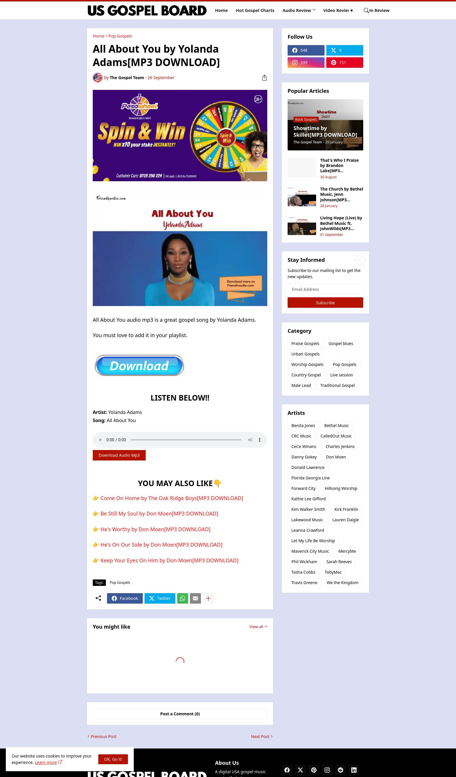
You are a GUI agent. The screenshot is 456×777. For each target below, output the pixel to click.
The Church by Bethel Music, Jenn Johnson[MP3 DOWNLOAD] (341, 194)
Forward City (303, 488)
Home (221, 10)
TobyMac (333, 572)
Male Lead (301, 385)
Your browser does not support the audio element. (180, 440)
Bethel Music (336, 425)
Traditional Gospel (337, 385)
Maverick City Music (310, 551)
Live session (341, 375)
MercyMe (347, 551)
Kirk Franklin (346, 509)
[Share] (262, 78)
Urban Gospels (305, 354)
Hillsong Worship (341, 488)
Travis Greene (304, 582)
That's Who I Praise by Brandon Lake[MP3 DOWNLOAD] (339, 166)
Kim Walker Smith (308, 509)
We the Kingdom (343, 582)
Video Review (337, 10)
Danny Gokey (304, 457)
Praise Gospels (305, 343)
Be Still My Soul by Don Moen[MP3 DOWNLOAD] (159, 513)
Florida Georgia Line (310, 478)
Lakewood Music (307, 519)
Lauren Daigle (345, 519)
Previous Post (103, 736)
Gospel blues (341, 343)
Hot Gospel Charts (255, 10)
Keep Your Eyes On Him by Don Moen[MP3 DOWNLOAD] (169, 560)
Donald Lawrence (308, 467)
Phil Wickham (304, 561)
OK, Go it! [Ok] (113, 759)
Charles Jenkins (340, 446)
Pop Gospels (120, 36)
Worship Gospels (307, 364)
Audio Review (297, 10)
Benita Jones (303, 425)
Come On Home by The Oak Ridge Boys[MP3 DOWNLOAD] (172, 498)
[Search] (364, 10)
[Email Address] (325, 289)
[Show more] (208, 598)
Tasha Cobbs (303, 572)
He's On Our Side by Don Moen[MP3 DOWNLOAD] (162, 544)
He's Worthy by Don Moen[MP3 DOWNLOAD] (156, 529)
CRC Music (301, 436)
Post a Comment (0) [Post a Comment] (180, 713)
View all (256, 626)
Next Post (260, 736)
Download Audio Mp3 (119, 455)
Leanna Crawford (307, 530)
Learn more (46, 762)
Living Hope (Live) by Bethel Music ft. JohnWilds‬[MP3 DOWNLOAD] (341, 223)
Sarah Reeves (339, 561)
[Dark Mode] (354, 10)
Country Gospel (306, 375)
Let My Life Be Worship (313, 540)
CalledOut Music (336, 436)
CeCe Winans (303, 446)
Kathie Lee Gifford (308, 499)
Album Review (374, 10)
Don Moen (336, 457)
